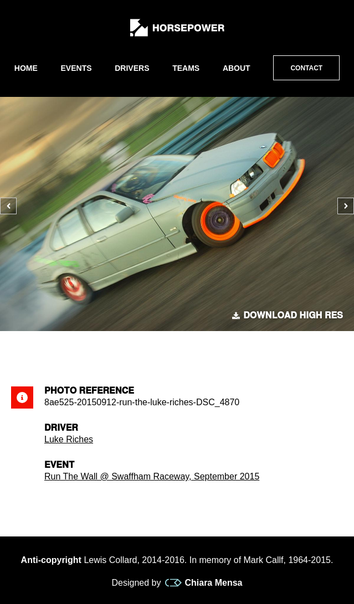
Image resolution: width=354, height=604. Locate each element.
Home (26, 68)
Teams (185, 68)
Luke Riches (68, 439)
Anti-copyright (51, 560)
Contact (306, 68)
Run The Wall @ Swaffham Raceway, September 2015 (151, 476)
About (236, 68)
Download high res (287, 315)
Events (76, 68)
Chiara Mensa (203, 583)
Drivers (132, 68)
